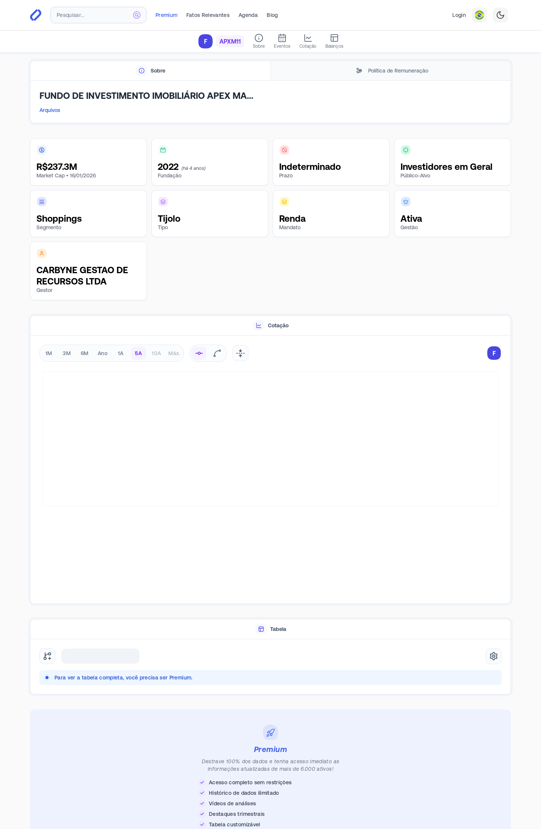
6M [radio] (85, 353)
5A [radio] (138, 353)
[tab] (150, 71)
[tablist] (270, 71)
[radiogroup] (111, 353)
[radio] (199, 353)
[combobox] (98, 15)
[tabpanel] (270, 102)
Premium (166, 15)
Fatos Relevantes (208, 15)
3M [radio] (67, 353)
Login (459, 15)
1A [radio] (121, 353)
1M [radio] (48, 353)
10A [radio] (156, 353)
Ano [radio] (102, 353)
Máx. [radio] (174, 353)
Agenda (248, 15)
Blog (272, 15)
